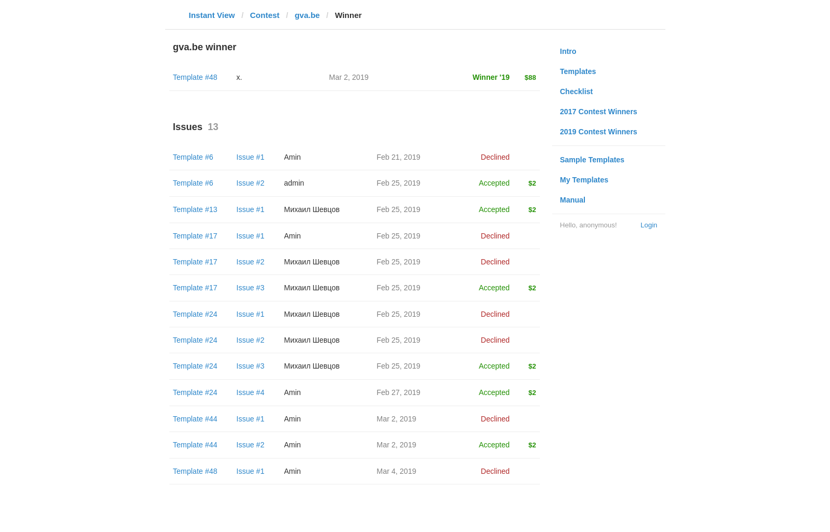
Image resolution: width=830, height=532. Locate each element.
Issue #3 (251, 287)
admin (294, 183)
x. (239, 77)
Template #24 (195, 314)
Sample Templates (592, 159)
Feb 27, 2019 (399, 392)
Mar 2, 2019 (397, 419)
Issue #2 (251, 183)
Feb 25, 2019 (399, 183)
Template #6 (193, 157)
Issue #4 (251, 392)
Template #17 (195, 236)
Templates (578, 71)
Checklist (576, 91)
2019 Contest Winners (598, 131)
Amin (292, 157)
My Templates (584, 180)
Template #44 (195, 419)
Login (648, 225)
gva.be (307, 15)
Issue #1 (251, 157)
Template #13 (195, 209)
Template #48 (195, 77)
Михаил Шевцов (312, 209)
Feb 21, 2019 (399, 157)
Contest (264, 15)
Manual (572, 200)
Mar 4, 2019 (397, 471)
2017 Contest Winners (598, 111)
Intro (568, 51)
